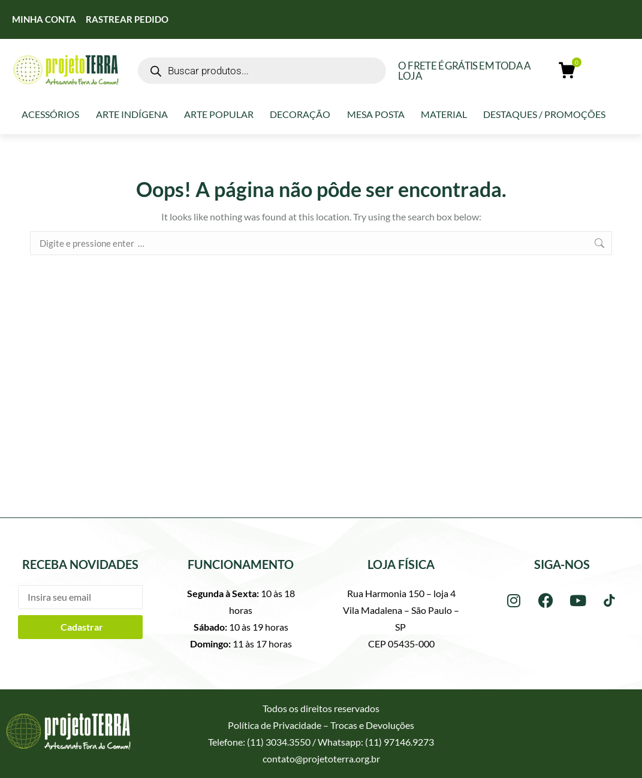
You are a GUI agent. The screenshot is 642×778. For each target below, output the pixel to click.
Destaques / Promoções (544, 114)
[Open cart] (567, 70)
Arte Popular (219, 114)
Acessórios (50, 114)
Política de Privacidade (274, 725)
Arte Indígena (132, 114)
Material (444, 114)
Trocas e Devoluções (372, 725)
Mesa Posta (376, 114)
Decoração (300, 114)
